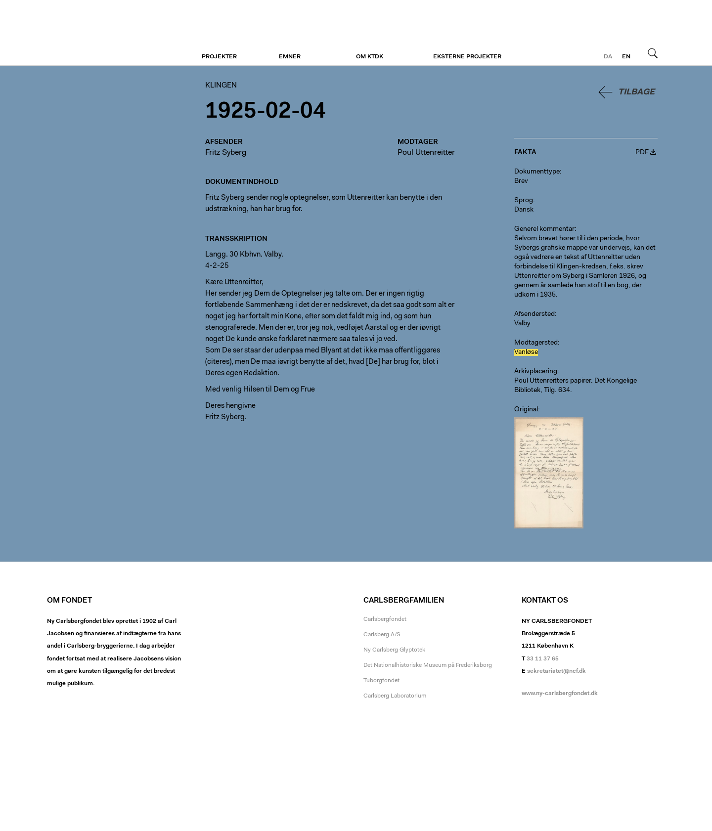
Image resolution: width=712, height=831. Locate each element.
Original (526, 409)
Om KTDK (369, 57)
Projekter (219, 57)
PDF (642, 152)
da (608, 57)
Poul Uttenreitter (426, 153)
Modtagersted (536, 343)
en (626, 57)
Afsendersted (534, 314)
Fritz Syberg (225, 153)
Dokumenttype (537, 172)
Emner (290, 57)
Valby (522, 323)
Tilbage (636, 92)
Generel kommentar (544, 229)
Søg (652, 53)
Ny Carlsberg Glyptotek (394, 650)
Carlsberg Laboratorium (394, 696)
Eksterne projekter (467, 57)
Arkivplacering (535, 371)
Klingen (107, 33)
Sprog (523, 200)
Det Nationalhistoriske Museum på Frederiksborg (427, 665)
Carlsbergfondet (384, 619)
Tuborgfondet (381, 681)
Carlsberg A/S (381, 635)
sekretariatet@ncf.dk (556, 671)
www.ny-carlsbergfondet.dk (560, 694)
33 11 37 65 (543, 659)
